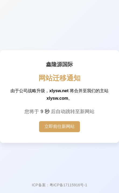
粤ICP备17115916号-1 (68, 185)
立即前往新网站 (59, 126)
